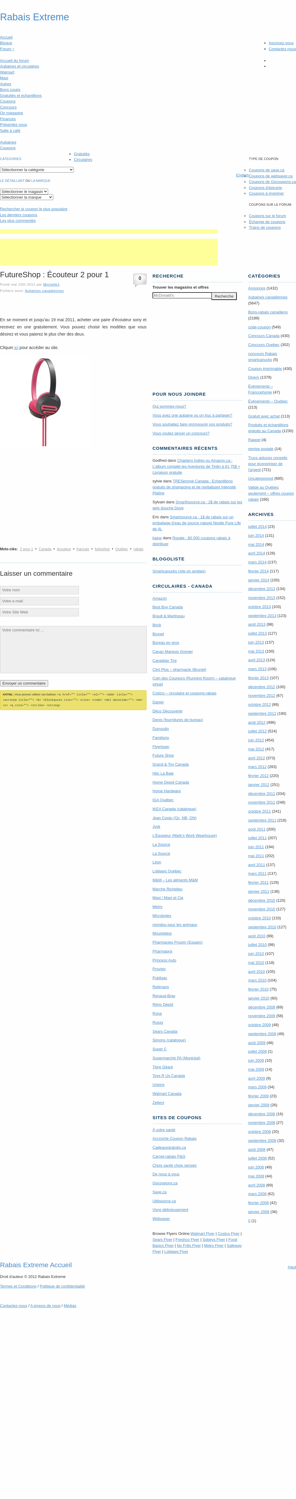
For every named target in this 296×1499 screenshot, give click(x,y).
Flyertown (160, 746)
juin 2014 (256, 535)
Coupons (8, 101)
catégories (10, 159)
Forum (7, 49)
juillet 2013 (257, 633)
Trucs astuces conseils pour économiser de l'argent (267, 464)
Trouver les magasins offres (180, 287)
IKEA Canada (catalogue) (174, 809)
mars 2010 (257, 980)
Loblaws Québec (166, 871)
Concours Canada (264, 335)
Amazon (159, 598)
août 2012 (257, 722)
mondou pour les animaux (174, 924)
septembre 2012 (262, 713)
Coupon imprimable (265, 368)
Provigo (159, 969)
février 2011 (258, 882)
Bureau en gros (165, 642)
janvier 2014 (258, 580)
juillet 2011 (257, 838)
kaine (157, 538)
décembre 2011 (261, 793)
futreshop (102, 549)
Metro (157, 906)
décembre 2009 (261, 1007)
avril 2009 (256, 1078)
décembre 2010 (261, 900)
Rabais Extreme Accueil (36, 1265)
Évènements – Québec (268, 401)
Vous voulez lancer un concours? (181, 433)
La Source (161, 844)
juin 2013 (256, 642)
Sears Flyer (162, 1239)
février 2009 (258, 1096)
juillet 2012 (257, 731)
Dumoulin (160, 728)
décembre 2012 (261, 687)
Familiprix (160, 737)
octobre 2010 (259, 918)
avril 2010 (256, 971)
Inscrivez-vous (281, 43)
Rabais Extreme (34, 17)
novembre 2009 (261, 1016)
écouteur (64, 549)
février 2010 (258, 989)
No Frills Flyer (189, 1245)
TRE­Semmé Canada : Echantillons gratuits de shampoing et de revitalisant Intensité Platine (194, 487)
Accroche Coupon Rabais (174, 1138)
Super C (159, 1049)
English (242, 175)
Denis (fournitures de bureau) (177, 719)
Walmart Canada (166, 1093)
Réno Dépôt (162, 1004)
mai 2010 (256, 962)
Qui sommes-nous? (169, 406)
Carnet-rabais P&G (168, 1156)
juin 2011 (256, 847)
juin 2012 (256, 740)
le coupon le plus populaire (33, 209)
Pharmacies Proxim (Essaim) (177, 942)
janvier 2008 (258, 1211)
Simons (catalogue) (169, 1040)
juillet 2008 (257, 1158)
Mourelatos (162, 933)
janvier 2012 (258, 784)
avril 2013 (256, 660)
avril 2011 (256, 865)
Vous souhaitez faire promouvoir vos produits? (192, 424)
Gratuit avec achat (264, 416)
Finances (8, 119)
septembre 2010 (262, 927)
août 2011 (257, 829)
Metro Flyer (214, 1245)
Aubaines (8, 142)
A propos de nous (45, 1305)
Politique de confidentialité (62, 1286)
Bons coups (10, 89)
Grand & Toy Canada (170, 764)
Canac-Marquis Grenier (172, 651)
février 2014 (258, 571)
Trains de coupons (264, 227)
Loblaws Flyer (176, 1251)
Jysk (156, 826)
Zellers (158, 1102)
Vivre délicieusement (170, 1209)
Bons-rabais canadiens (268, 312)
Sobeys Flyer (213, 1239)
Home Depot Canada (170, 782)
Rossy (157, 1022)
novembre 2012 (261, 695)
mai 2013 (256, 651)
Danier (158, 702)
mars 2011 (257, 873)
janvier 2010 (258, 998)
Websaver (161, 1218)
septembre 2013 (262, 615)
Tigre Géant (162, 1067)
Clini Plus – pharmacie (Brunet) (179, 669)
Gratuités (82, 154)
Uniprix (158, 1084)
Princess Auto (164, 960)
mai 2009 (256, 1069)
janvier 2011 (258, 891)
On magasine (11, 113)
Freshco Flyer (187, 1239)
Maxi (4, 78)
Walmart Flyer (202, 1233)
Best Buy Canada (167, 607)
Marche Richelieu (167, 889)
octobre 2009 (259, 1025)
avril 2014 (256, 553)
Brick (156, 625)
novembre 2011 (261, 802)
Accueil (6, 37)
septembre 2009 (262, 1034)
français (83, 549)
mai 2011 (256, 856)
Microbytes (161, 915)
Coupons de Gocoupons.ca (272, 181)
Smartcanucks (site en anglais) (179, 571)
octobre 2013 (259, 606)
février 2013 (258, 678)
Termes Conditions (18, 1286)
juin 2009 (256, 1060)
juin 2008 (256, 1167)
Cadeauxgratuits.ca (169, 1147)
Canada (45, 549)
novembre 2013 (261, 597)
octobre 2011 (259, 811)
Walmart (7, 72)
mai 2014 (256, 544)
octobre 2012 (259, 704)
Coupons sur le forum (267, 216)
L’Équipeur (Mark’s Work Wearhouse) (184, 835)
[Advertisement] (109, 231)
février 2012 (258, 775)
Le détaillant (12, 180)
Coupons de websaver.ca (270, 176)
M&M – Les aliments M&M (175, 880)
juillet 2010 (257, 944)
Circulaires (83, 159)
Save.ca (159, 1192)
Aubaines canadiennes (44, 291)
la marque (41, 180)
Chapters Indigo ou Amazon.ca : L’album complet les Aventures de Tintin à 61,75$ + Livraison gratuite (196, 466)
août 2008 (257, 1149)
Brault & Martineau (168, 616)
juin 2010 (256, 953)
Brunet (158, 634)
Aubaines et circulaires (19, 66)
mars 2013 (257, 669)
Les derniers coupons (18, 215)
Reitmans (160, 987)
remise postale (261, 449)
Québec (121, 549)
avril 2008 (256, 1185)
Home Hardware (166, 791)
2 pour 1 (26, 549)
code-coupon (259, 327)
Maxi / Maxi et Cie (167, 897)
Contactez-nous (282, 49)
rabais (139, 549)
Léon (156, 862)
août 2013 (257, 624)
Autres (5, 84)
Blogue (6, 43)
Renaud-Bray (164, 996)
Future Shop (163, 755)
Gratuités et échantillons (21, 95)
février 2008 (258, 1203)
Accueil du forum (14, 60)
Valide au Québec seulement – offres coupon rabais (271, 493)
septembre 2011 (262, 820)
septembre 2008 (262, 1140)
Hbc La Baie (163, 773)
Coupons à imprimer (266, 193)
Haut (292, 1267)
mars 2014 (257, 562)
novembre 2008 (261, 1122)
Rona (157, 1013)
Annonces (257, 288)
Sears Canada (164, 1031)
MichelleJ (51, 284)
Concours (8, 107)
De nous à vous (165, 1174)
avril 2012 (256, 758)
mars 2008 (257, 1194)
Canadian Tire (164, 660)
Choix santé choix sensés (174, 1165)
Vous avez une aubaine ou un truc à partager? (192, 415)
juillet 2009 (257, 1051)
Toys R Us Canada (168, 1075)
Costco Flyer (228, 1233)
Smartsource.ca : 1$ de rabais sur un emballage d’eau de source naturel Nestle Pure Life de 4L (196, 523)
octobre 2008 (259, 1131)
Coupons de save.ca (266, 170)
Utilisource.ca (164, 1201)
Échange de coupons (267, 222)
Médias (70, 1305)
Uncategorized (260, 478)
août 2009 (257, 1043)
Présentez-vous (13, 124)
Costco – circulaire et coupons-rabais (184, 693)
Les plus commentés (18, 220)
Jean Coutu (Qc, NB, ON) (174, 818)
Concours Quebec (264, 344)
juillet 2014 (257, 526)
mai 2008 (256, 1176)
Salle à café (10, 130)
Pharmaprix (162, 951)
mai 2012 (256, 749)
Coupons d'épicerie (265, 187)
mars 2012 (257, 766)
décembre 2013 (261, 589)
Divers (253, 377)
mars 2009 (257, 1087)
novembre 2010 (261, 909)
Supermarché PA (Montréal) (176, 1058)
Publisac (159, 978)
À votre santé (164, 1130)
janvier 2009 (258, 1105)
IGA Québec (163, 800)
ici (15, 347)
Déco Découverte (167, 711)
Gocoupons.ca (165, 1183)
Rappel (254, 440)
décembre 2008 (261, 1114)
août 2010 (257, 936)
